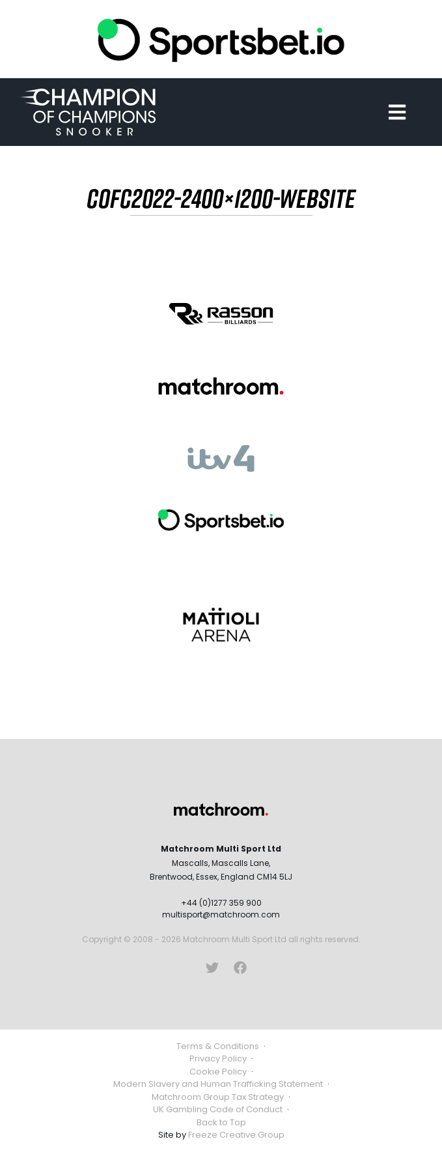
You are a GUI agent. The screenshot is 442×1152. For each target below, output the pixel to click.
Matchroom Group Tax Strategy (218, 1097)
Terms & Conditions (217, 1046)
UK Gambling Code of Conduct (218, 1109)
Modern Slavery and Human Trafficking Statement (218, 1084)
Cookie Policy (218, 1071)
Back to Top (221, 1122)
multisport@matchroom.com (221, 914)
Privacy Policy (218, 1058)
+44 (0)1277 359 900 (221, 902)
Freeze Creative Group (236, 1135)
